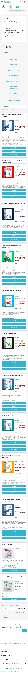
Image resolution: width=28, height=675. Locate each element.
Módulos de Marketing (10, 22)
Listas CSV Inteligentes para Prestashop (13, 577)
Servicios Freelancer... (13, 87)
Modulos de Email (9, 26)
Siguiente (21, 608)
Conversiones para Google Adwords (12, 375)
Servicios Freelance (8, 544)
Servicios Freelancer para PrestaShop (11, 33)
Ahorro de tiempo (9, 38)
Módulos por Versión (10, 30)
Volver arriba (19, 612)
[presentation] (12, 636)
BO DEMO (14, 147)
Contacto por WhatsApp (9, 333)
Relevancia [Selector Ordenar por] (14, 106)
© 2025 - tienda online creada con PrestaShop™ (10, 672)
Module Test (7, 28)
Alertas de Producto (8, 416)
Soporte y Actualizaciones (11, 36)
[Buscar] (17, 10)
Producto (6, 24)
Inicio (6, 18)
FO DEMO (14, 151)
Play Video (14, 154)
